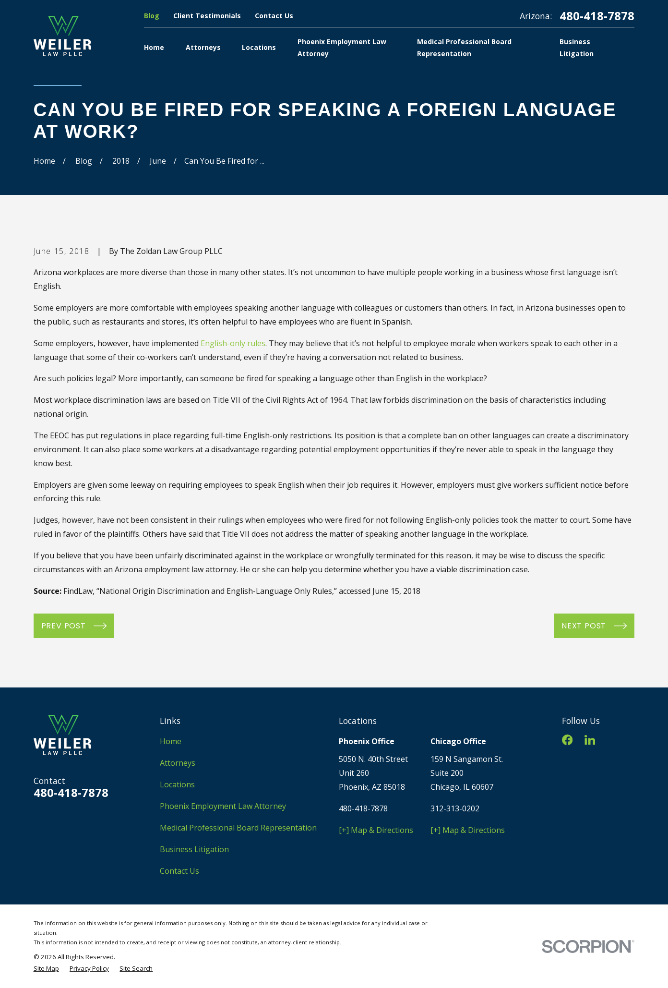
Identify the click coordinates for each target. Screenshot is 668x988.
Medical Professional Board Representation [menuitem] (464, 47)
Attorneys (177, 763)
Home (170, 741)
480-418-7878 (597, 16)
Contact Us (274, 15)
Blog (151, 15)
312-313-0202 (454, 808)
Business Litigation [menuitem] (577, 47)
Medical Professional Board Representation (238, 827)
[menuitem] (46, 968)
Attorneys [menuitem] (203, 47)
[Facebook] (567, 740)
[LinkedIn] (589, 740)
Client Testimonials (207, 15)
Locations (177, 784)
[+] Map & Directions (376, 830)
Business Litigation (194, 849)
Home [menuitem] (154, 47)
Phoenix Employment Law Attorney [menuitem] (342, 47)
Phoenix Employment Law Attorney (223, 806)
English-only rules (233, 343)
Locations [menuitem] (259, 47)
